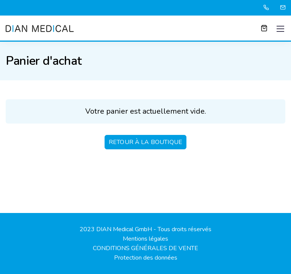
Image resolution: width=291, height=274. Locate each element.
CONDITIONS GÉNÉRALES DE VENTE (145, 248)
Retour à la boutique (145, 142)
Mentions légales (145, 239)
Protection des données (145, 258)
